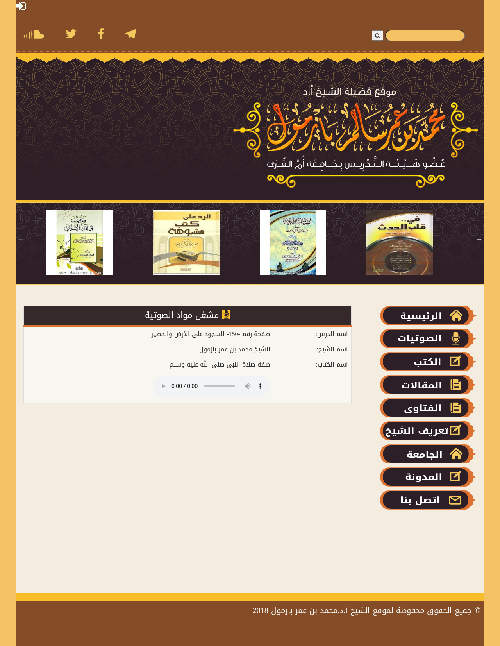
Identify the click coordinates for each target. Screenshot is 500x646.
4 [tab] (256, 281)
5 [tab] (267, 281)
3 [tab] (244, 281)
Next (479, 239)
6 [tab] (279, 281)
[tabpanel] (99, 242)
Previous (21, 239)
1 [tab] (221, 281)
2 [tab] (232, 281)
